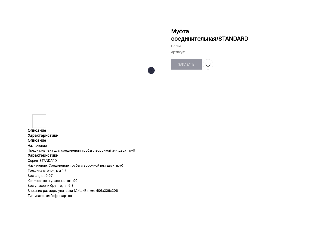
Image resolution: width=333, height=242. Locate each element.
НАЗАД (14, 7)
